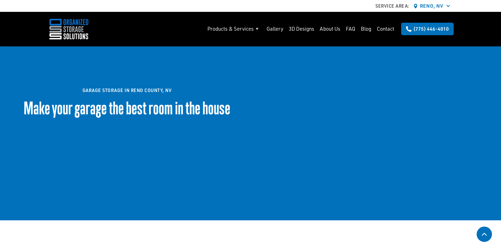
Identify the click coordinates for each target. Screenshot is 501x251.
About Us (330, 28)
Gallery (275, 28)
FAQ (350, 28)
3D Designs (301, 28)
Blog (366, 28)
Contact (385, 28)
